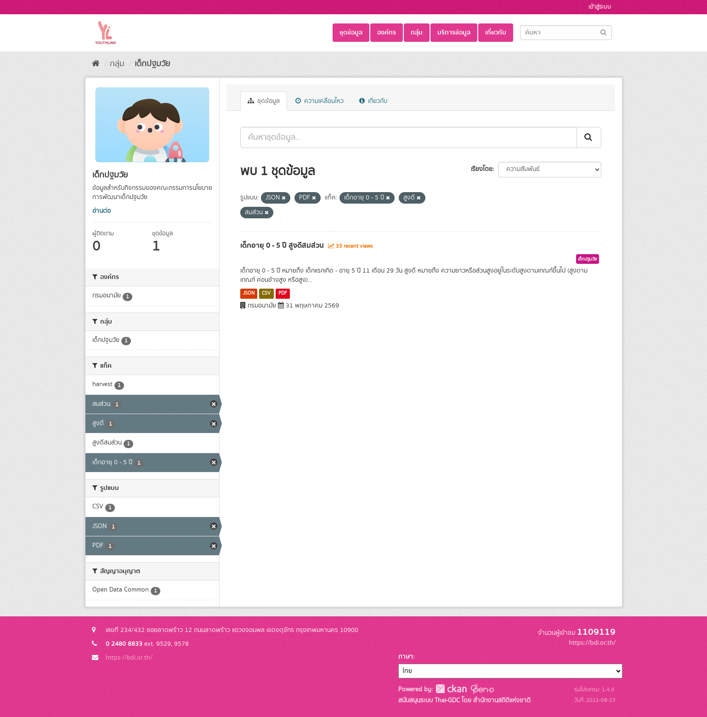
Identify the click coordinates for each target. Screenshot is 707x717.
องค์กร (386, 33)
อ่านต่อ (101, 211)
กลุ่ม (417, 33)
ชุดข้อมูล (350, 33)
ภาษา (405, 656)
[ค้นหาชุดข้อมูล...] (408, 137)
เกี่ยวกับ (495, 33)
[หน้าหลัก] (96, 64)
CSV (266, 293)
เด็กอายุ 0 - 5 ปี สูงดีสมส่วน (282, 245)
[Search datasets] (566, 32)
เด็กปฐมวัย (152, 64)
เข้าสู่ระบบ (599, 7)
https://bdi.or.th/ (129, 657)
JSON (249, 293)
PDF (282, 293)
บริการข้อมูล (453, 33)
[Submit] (603, 32)
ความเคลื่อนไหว (319, 101)
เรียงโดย (481, 169)
